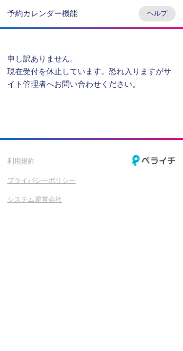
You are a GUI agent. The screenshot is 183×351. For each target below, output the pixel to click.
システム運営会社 (34, 199)
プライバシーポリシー (41, 180)
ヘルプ (157, 13)
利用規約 (21, 161)
